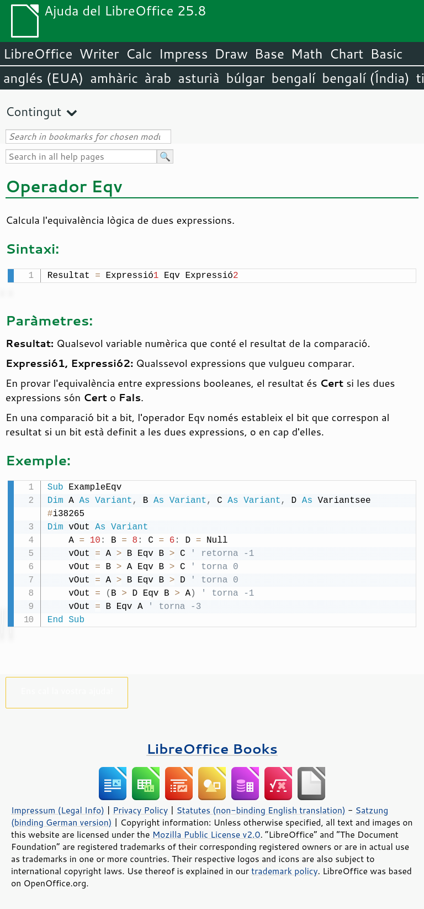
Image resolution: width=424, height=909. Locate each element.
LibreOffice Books (212, 746)
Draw (230, 53)
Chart (346, 53)
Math (307, 53)
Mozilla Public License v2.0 (206, 832)
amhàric (114, 78)
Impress (183, 53)
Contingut (33, 111)
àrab (158, 78)
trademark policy (284, 869)
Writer (99, 53)
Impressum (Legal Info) (57, 808)
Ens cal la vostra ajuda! (66, 688)
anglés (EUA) (43, 78)
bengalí (294, 78)
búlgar (245, 78)
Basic (386, 53)
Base (269, 53)
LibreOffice (37, 53)
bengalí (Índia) (366, 78)
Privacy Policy (140, 808)
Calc (139, 53)
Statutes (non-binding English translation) (260, 808)
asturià (198, 78)
